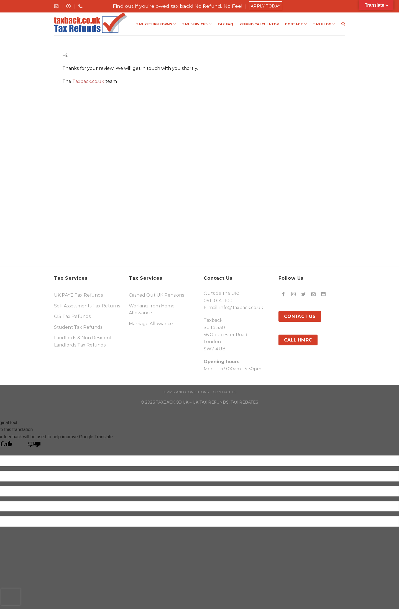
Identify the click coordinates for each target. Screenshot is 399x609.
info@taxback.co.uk (241, 307)
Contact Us (225, 392)
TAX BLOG (324, 24)
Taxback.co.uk (88, 81)
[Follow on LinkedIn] (323, 294)
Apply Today (266, 6)
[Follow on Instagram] (293, 294)
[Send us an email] (313, 294)
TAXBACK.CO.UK (172, 402)
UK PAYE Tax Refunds (78, 295)
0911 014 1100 (218, 300)
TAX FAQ (225, 24)
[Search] (343, 24)
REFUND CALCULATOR (259, 24)
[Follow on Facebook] (283, 294)
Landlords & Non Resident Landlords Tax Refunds (83, 341)
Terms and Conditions (185, 392)
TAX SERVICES (196, 24)
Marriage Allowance (151, 323)
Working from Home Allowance (152, 309)
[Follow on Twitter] (303, 294)
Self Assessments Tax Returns (87, 306)
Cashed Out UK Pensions (156, 295)
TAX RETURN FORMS (156, 24)
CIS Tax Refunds (72, 316)
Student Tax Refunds (78, 327)
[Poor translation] (34, 445)
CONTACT (296, 24)
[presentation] (11, 596)
